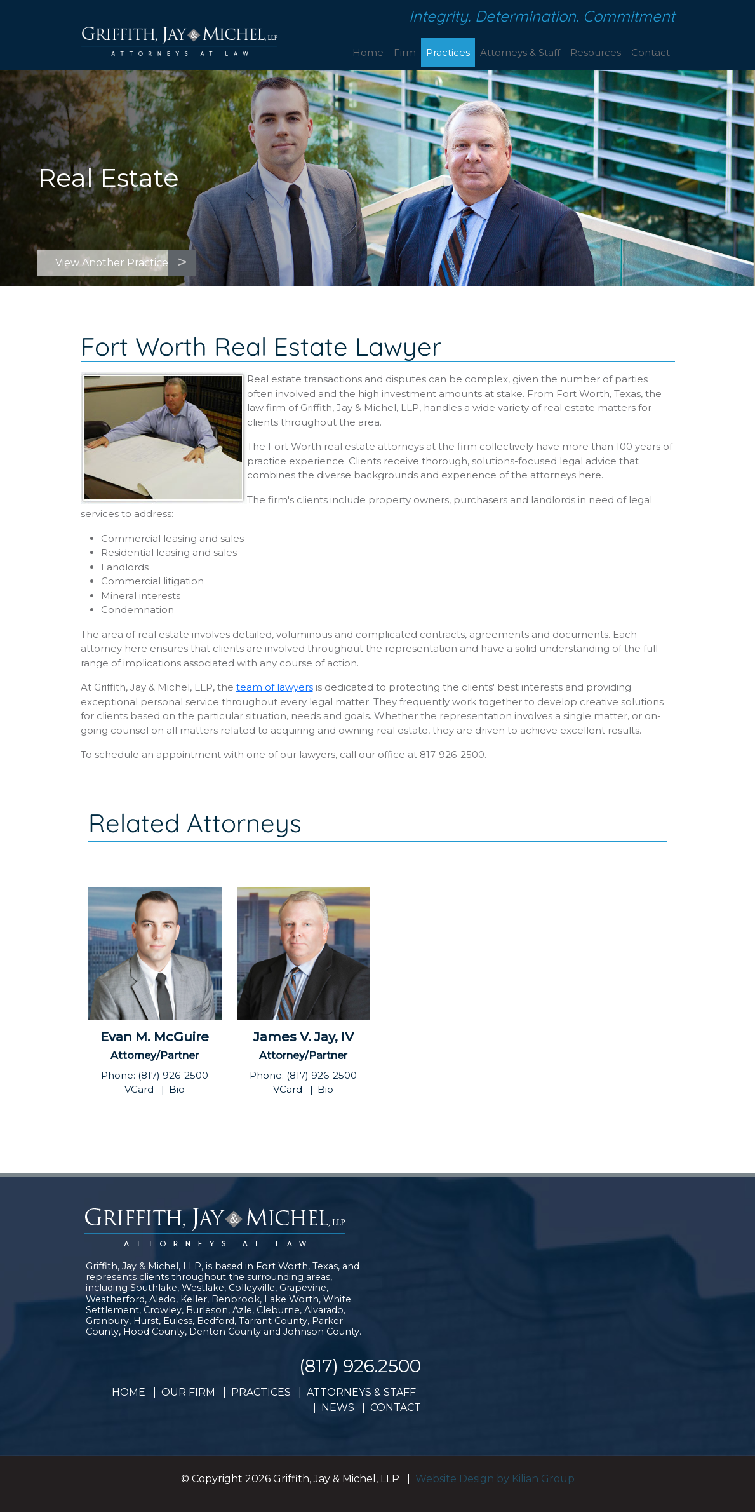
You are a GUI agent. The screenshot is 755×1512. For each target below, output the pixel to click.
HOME (128, 1392)
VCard (139, 1089)
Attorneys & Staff (520, 52)
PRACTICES (261, 1392)
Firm (405, 52)
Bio (177, 1089)
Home (368, 52)
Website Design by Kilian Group (495, 1479)
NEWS (337, 1407)
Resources (595, 52)
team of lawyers (274, 687)
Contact (650, 52)
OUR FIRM (188, 1392)
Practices (448, 52)
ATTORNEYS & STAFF (361, 1392)
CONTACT (395, 1407)
